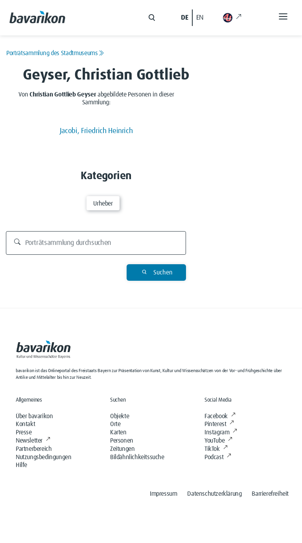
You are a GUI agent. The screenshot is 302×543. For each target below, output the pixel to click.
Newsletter (33, 441)
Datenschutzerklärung (214, 494)
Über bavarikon (34, 416)
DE (184, 17)
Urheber (102, 203)
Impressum (163, 494)
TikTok (215, 449)
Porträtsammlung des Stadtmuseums (55, 53)
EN (200, 17)
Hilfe (21, 465)
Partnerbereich (34, 449)
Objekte (119, 416)
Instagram (220, 432)
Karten (118, 432)
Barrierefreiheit (270, 494)
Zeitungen (122, 449)
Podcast (217, 457)
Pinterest (219, 424)
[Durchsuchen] (96, 243)
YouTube (218, 441)
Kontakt (25, 424)
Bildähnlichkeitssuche (137, 457)
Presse (24, 432)
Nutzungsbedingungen (43, 457)
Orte (115, 424)
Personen (121, 440)
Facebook (219, 416)
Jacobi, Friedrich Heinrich (96, 131)
